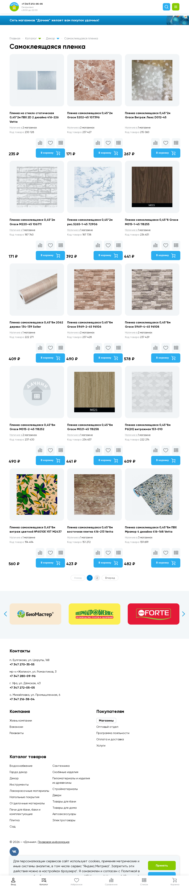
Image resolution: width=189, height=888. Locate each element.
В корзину (50, 153)
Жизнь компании (21, 720)
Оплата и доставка (110, 739)
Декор (52, 38)
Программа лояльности (112, 733)
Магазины (106, 720)
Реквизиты (17, 733)
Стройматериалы (65, 789)
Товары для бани (64, 801)
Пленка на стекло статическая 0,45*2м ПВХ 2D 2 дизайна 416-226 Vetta (35, 117)
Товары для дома (64, 807)
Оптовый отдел (107, 727)
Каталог (33, 38)
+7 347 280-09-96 (23, 676)
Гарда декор (18, 772)
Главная (15, 38)
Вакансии (16, 727)
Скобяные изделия (65, 772)
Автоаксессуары (64, 814)
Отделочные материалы (27, 803)
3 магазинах (139, 540)
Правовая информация (53, 842)
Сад (13, 826)
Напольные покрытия (24, 797)
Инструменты (19, 784)
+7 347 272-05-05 (22, 687)
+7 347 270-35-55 (22, 664)
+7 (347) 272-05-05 (32, 4)
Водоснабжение (21, 766)
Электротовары (63, 820)
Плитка (15, 820)
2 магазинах (24, 127)
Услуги (100, 745)
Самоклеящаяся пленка (81, 38)
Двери (56, 795)
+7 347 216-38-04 (22, 699)
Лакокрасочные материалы (29, 791)
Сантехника (61, 766)
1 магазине (138, 127)
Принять (162, 865)
